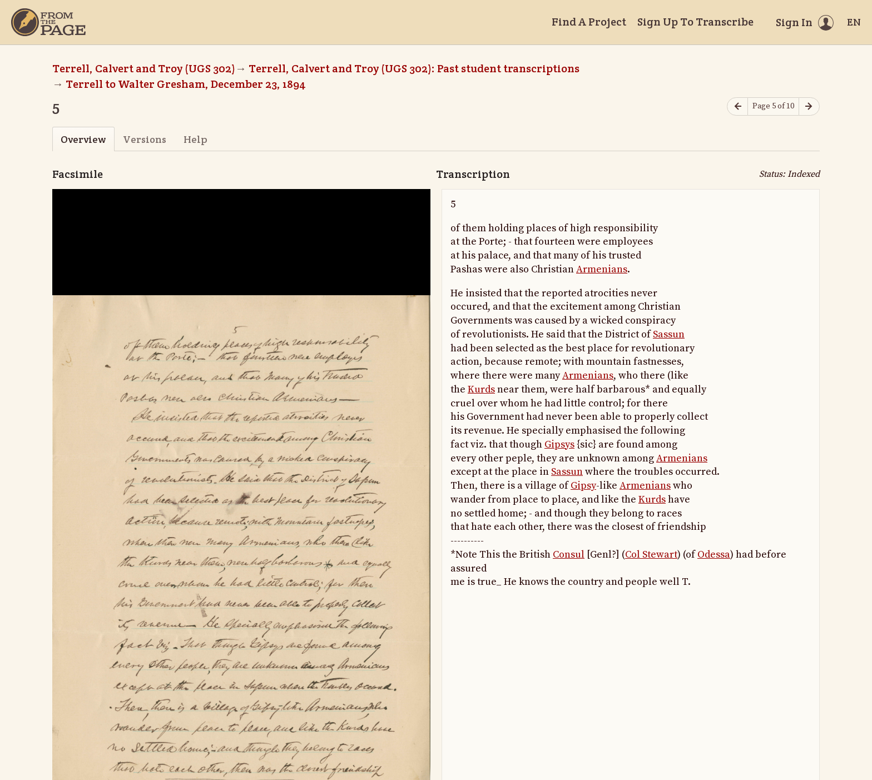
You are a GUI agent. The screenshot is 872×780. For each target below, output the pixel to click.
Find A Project (589, 21)
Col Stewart (651, 554)
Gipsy (583, 485)
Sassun (669, 334)
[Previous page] (737, 106)
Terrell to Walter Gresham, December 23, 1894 (186, 84)
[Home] (48, 22)
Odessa (713, 554)
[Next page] (809, 106)
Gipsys (559, 444)
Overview (83, 139)
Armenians (601, 269)
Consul (568, 554)
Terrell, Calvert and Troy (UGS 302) (143, 68)
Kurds (481, 389)
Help (195, 139)
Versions (144, 139)
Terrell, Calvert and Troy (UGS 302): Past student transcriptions (414, 68)
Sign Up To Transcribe (695, 21)
